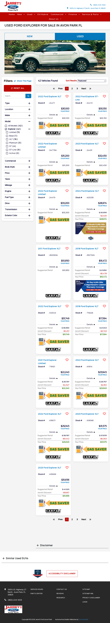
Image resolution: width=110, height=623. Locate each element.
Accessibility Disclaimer (62, 574)
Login (84, 602)
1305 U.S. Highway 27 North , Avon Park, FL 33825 (86, 8)
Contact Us (62, 589)
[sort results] (91, 80)
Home (12, 14)
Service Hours (37, 589)
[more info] (53, 187)
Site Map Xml (87, 593)
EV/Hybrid (43, 14)
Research (61, 598)
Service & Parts (90, 14)
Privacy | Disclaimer (91, 598)
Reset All (17, 88)
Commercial (57, 14)
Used (30, 14)
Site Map (86, 589)
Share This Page (22, 81)
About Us (54, 19)
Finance (73, 14)
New (20, 14)
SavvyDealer (83, 619)
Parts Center (37, 593)
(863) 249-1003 (97, 5)
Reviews (60, 593)
